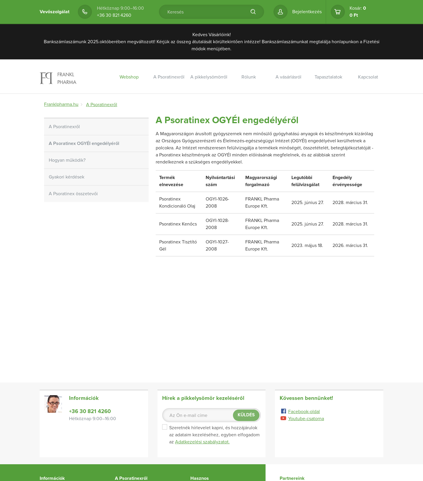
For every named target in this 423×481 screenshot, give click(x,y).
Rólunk (248, 77)
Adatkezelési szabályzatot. (202, 442)
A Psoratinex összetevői (73, 194)
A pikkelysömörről (208, 77)
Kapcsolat (368, 77)
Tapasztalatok (328, 77)
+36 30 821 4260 (114, 15)
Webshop (129, 77)
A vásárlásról (288, 77)
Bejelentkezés (307, 12)
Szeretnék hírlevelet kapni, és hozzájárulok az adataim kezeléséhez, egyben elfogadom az (211, 434)
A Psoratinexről (168, 77)
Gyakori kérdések (66, 177)
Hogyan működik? (67, 160)
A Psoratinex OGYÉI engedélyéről (84, 143)
